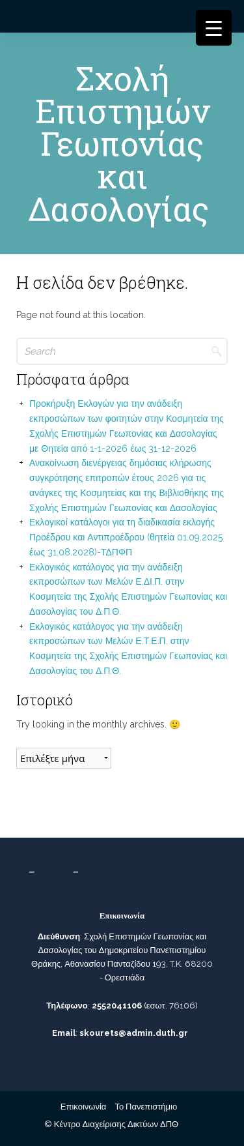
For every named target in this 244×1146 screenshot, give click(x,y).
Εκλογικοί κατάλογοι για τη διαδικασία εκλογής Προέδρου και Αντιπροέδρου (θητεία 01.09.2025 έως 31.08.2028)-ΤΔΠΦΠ (126, 537)
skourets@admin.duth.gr (133, 1033)
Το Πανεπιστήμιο (146, 1106)
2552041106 (117, 1005)
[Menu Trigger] (214, 28)
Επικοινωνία (84, 1106)
